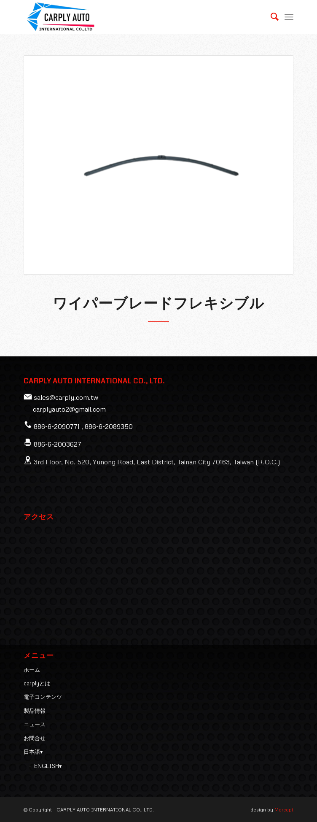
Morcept (283, 809)
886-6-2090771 (57, 426)
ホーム (32, 669)
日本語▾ (33, 751)
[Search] (270, 17)
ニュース (35, 724)
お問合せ (35, 738)
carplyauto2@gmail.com (69, 409)
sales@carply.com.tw (66, 397)
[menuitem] (270, 17)
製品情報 (35, 710)
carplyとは (37, 683)
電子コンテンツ (43, 696)
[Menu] (289, 17)
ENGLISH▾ (48, 766)
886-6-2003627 (57, 444)
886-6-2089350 (109, 426)
